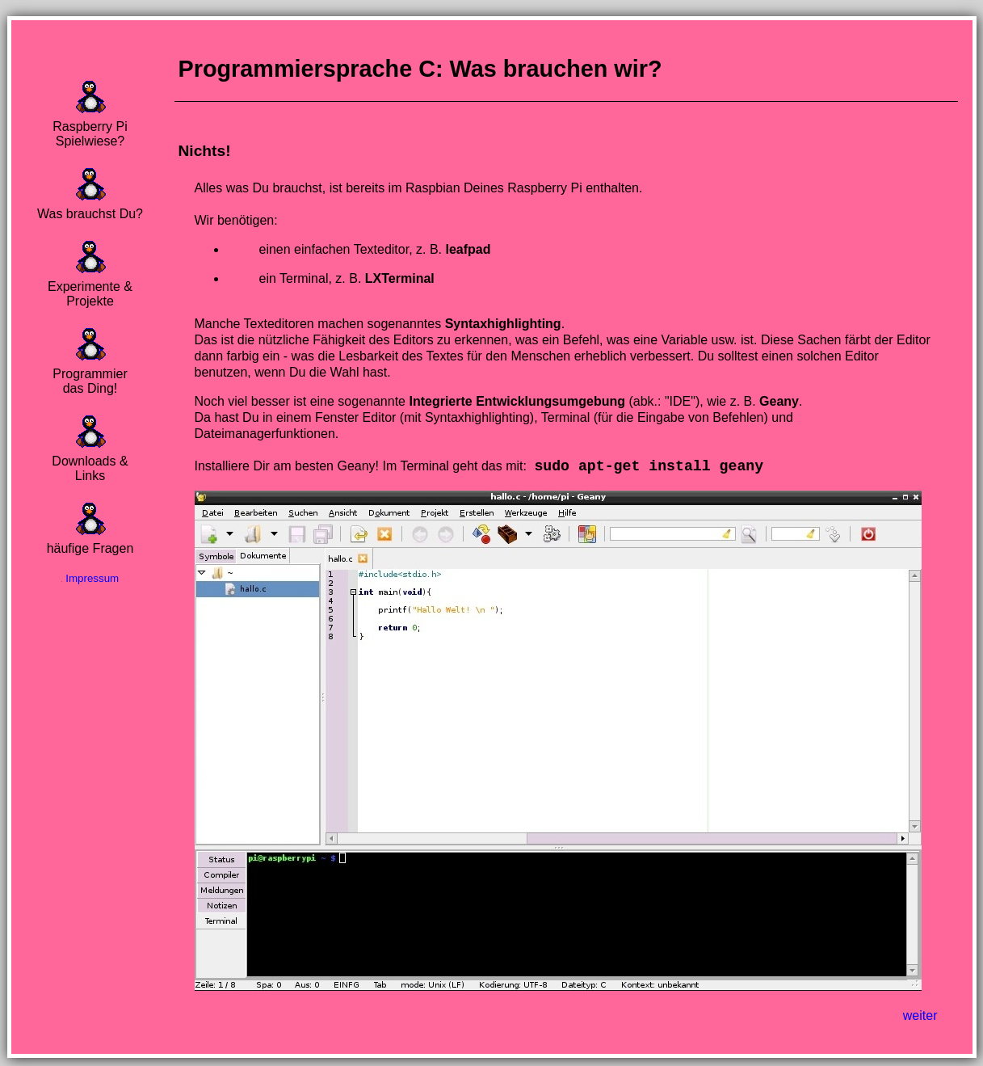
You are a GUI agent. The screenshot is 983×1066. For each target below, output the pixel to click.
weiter (920, 1017)
